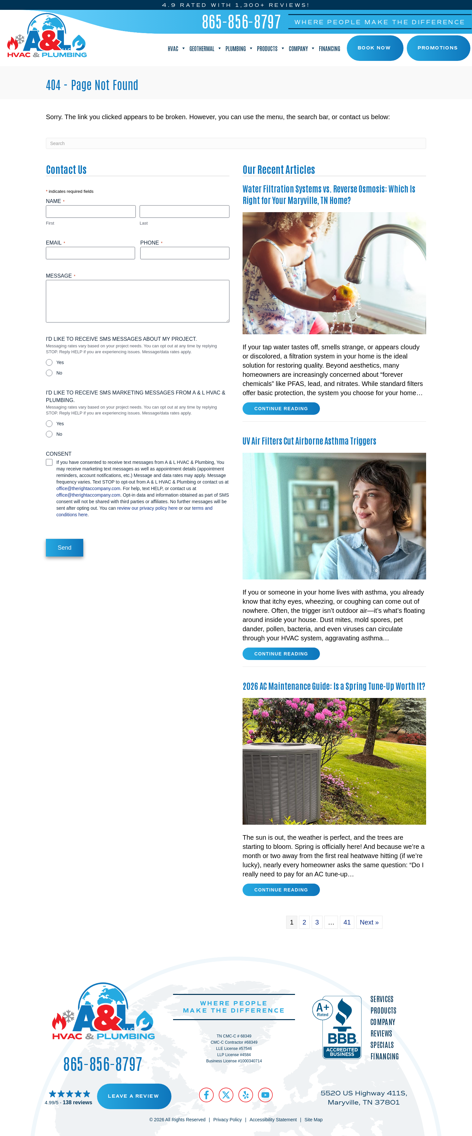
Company (302, 48)
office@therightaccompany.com (88, 488)
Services (381, 999)
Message (60, 276)
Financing (329, 48)
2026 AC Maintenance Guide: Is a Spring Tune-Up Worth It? (334, 685)
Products (271, 48)
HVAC (177, 48)
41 (347, 922)
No (59, 373)
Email (55, 243)
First (50, 223)
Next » (369, 922)
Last (144, 223)
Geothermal (205, 48)
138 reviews (77, 1102)
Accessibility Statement (273, 1119)
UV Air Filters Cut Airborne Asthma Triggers (309, 440)
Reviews (381, 1033)
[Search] (236, 143)
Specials (382, 1044)
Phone (151, 243)
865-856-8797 (241, 20)
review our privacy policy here (147, 508)
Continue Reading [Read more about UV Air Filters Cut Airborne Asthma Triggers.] (281, 655)
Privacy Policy (227, 1119)
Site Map (314, 1119)
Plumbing (240, 48)
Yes (60, 362)
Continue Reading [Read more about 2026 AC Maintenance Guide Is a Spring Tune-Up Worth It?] (281, 891)
